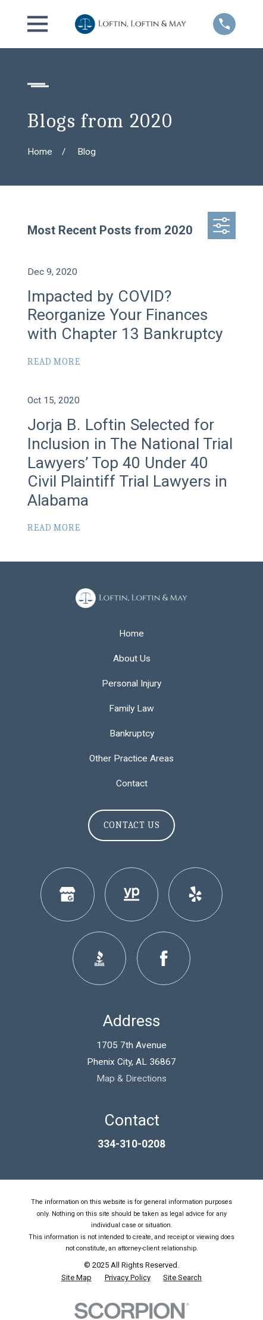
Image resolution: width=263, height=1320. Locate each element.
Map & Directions (131, 1078)
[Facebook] (164, 959)
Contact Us (132, 825)
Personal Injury (131, 683)
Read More (53, 362)
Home (131, 633)
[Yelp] (195, 894)
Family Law (131, 708)
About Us (132, 658)
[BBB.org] (100, 959)
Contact (132, 783)
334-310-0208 (131, 1144)
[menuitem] (76, 1278)
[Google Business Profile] (67, 894)
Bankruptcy (131, 733)
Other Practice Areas (131, 758)
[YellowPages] (132, 894)
